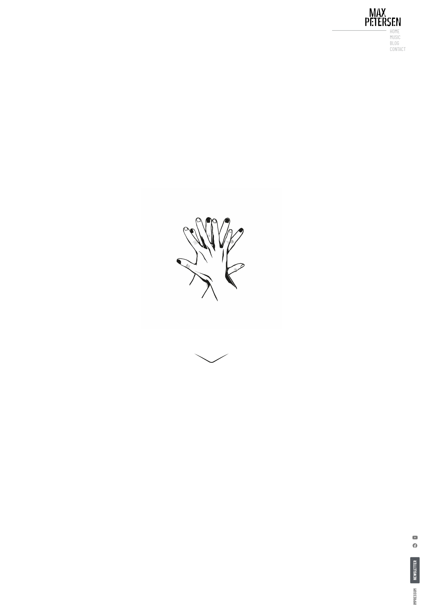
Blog (394, 43)
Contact (398, 49)
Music (395, 37)
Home (395, 31)
